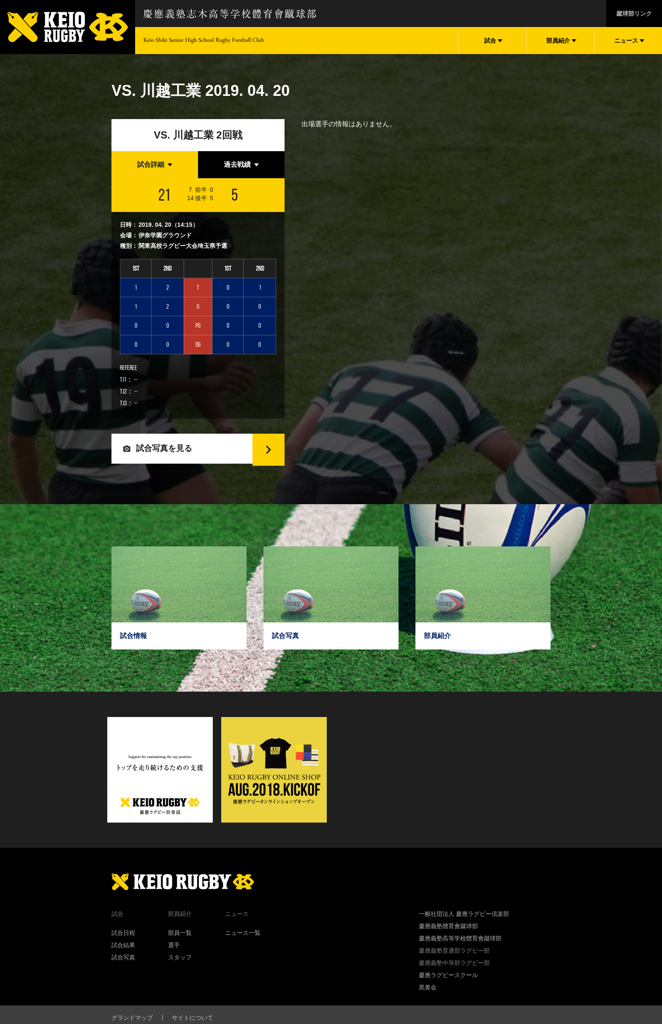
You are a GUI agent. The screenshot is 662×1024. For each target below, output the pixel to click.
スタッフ (180, 962)
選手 (174, 950)
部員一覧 (180, 938)
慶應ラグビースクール (448, 980)
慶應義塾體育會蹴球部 (448, 931)
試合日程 (123, 938)
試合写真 (123, 962)
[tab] (154, 164)
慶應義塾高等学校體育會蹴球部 (460, 943)
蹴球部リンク (634, 13)
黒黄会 (428, 992)
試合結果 (123, 950)
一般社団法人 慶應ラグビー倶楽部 (464, 919)
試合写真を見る (165, 451)
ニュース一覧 (242, 938)
